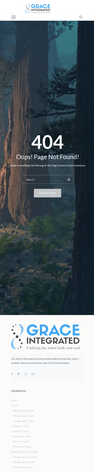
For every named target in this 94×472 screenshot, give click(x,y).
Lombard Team (21, 431)
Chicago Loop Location (25, 456)
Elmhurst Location (22, 467)
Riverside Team (21, 441)
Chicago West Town (24, 420)
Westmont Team (22, 446)
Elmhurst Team (21, 426)
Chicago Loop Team (23, 415)
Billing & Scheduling (23, 410)
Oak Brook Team (22, 436)
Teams (14, 405)
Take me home (47, 193)
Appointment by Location (24, 451)
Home (14, 400)
